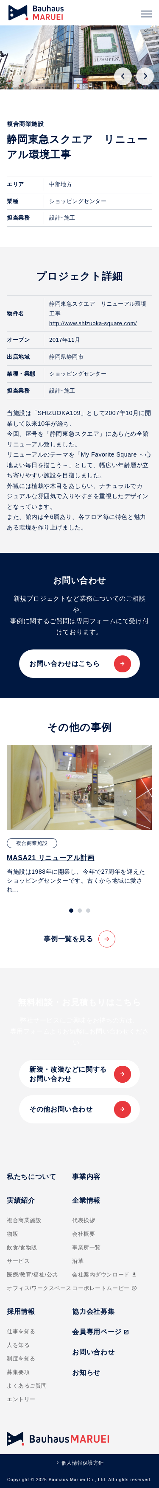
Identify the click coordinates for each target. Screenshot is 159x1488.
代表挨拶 (83, 1220)
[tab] (71, 910)
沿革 (78, 1261)
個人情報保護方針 (82, 1463)
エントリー (21, 1399)
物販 (12, 1234)
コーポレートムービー (104, 1288)
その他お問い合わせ (61, 1109)
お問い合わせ (93, 1352)
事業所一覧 (86, 1247)
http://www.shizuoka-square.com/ (93, 323)
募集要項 (18, 1372)
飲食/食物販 (22, 1247)
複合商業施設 (24, 1220)
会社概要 (83, 1234)
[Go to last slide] (123, 76)
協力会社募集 (93, 1311)
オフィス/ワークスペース (39, 1288)
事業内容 (86, 1176)
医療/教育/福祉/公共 (32, 1274)
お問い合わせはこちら (64, 663)
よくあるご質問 (27, 1385)
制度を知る (21, 1358)
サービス (18, 1261)
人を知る (18, 1345)
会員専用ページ (100, 1331)
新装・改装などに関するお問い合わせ (68, 1074)
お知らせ (86, 1372)
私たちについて (31, 1176)
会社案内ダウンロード (104, 1274)
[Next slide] (145, 76)
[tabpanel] (79, 819)
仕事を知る (21, 1331)
